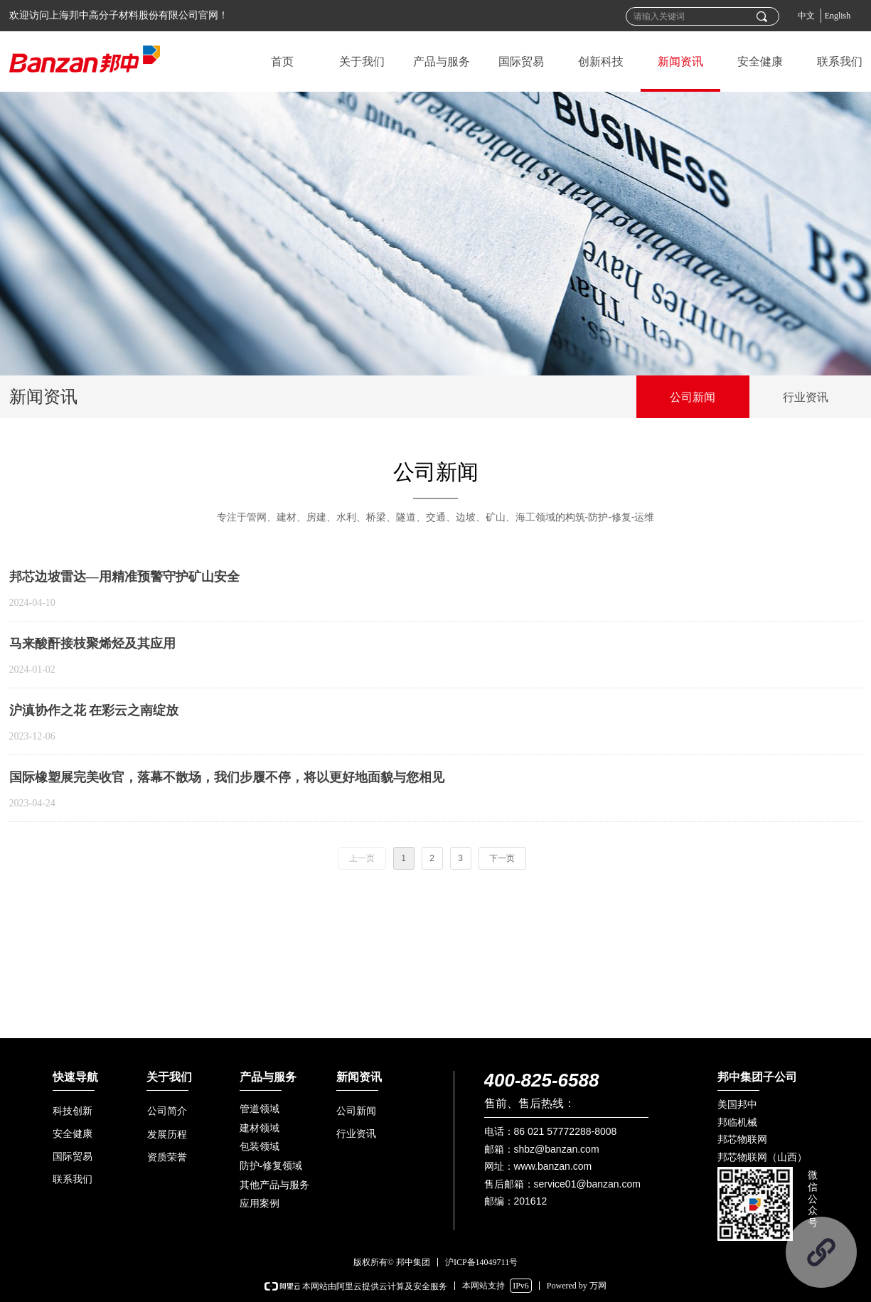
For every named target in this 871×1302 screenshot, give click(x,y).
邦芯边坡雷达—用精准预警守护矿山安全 (124, 577)
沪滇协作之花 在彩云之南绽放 (94, 710)
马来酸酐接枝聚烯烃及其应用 (92, 643)
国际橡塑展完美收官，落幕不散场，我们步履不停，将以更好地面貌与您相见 (226, 777)
